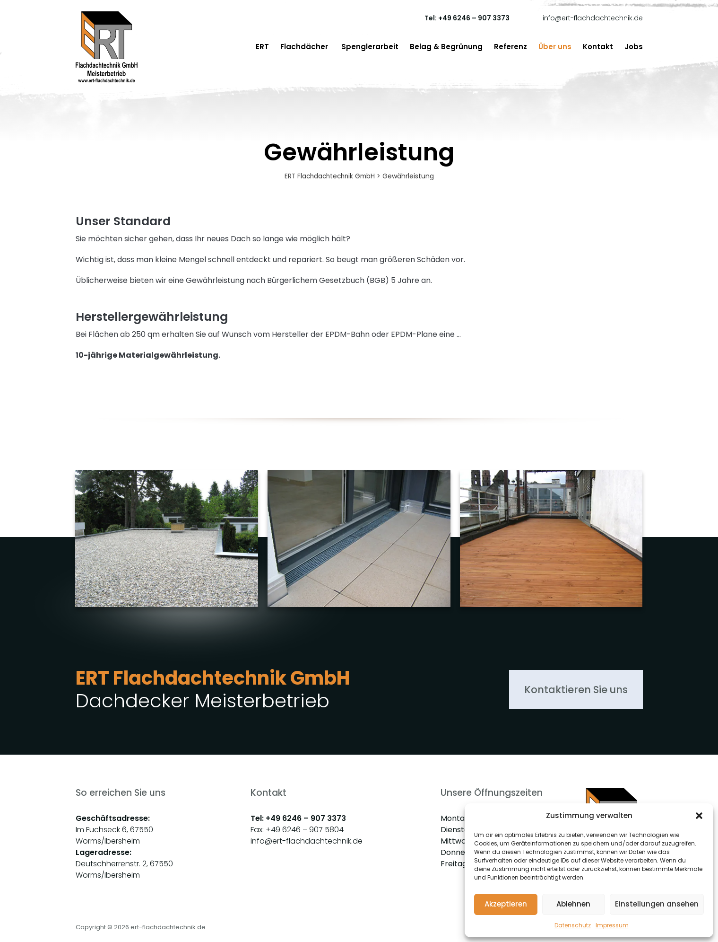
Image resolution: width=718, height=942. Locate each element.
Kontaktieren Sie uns (568, 690)
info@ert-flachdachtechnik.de (593, 18)
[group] (166, 559)
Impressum (612, 925)
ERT (262, 47)
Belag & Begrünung (446, 47)
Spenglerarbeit (369, 47)
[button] (699, 815)
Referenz (510, 47)
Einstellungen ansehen (657, 904)
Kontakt (598, 47)
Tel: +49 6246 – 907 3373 (467, 18)
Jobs (633, 47)
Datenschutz (572, 925)
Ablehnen (573, 904)
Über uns (554, 47)
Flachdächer (305, 47)
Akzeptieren (505, 904)
